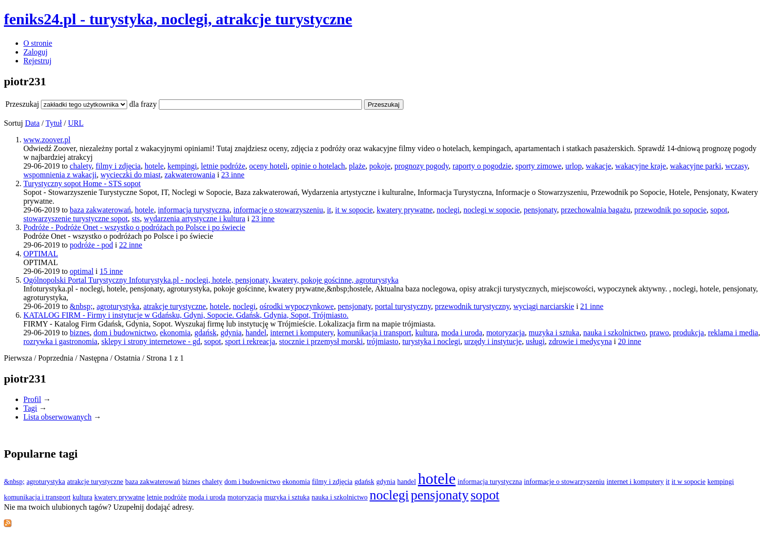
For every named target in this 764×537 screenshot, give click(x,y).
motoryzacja (505, 332)
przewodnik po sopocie (670, 210)
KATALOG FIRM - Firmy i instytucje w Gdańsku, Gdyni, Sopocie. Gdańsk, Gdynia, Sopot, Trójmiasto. (185, 315)
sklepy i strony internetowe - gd (150, 341)
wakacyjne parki (695, 166)
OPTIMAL (40, 253)
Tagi (30, 408)
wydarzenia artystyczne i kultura (194, 218)
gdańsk (205, 332)
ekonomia (175, 332)
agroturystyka (117, 306)
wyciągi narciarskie (544, 306)
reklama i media (733, 332)
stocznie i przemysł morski (321, 341)
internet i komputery (302, 332)
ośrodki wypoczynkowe (297, 306)
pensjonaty (540, 210)
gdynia (231, 332)
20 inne (629, 341)
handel (256, 332)
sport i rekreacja (250, 341)
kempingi (182, 166)
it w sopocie (354, 210)
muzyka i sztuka (554, 332)
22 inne (130, 245)
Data (32, 123)
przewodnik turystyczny (472, 306)
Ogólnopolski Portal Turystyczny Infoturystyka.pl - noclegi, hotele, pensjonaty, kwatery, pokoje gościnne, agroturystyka (211, 280)
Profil (32, 399)
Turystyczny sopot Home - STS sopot (82, 183)
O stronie (37, 43)
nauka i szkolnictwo (614, 332)
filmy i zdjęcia (118, 166)
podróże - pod (91, 245)
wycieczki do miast (130, 175)
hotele (154, 166)
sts (136, 218)
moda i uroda (461, 332)
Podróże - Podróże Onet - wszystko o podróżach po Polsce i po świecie (134, 227)
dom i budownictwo (125, 332)
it (329, 210)
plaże (357, 166)
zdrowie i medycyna (580, 341)
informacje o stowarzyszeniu (278, 210)
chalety (81, 166)
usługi (535, 341)
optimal (82, 271)
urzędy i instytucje (493, 341)
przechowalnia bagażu (595, 210)
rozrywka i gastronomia (60, 341)
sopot (718, 210)
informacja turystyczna (193, 210)
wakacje (598, 166)
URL (75, 123)
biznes (80, 332)
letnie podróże (223, 166)
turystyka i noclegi (431, 341)
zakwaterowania (190, 175)
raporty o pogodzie (482, 166)
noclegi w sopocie (491, 210)
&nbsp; (81, 306)
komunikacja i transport (374, 332)
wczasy (736, 166)
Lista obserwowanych (57, 417)
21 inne (592, 306)
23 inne (233, 175)
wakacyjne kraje (640, 166)
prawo (659, 332)
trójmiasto (383, 341)
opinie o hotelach (318, 166)
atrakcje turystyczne (174, 306)
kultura (426, 332)
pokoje (380, 166)
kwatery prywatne (405, 210)
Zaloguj (35, 52)
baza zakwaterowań (100, 210)
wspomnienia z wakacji (59, 175)
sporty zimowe (539, 166)
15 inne (111, 271)
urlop (573, 166)
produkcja (688, 332)
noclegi (448, 210)
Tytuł (53, 123)
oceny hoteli (268, 166)
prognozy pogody (421, 166)
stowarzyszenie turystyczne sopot (75, 218)
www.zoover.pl (47, 139)
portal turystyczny (403, 306)
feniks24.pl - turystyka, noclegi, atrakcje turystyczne (178, 19)
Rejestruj (37, 61)
